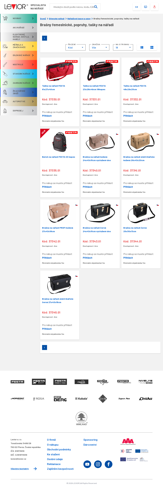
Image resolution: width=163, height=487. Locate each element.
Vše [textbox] (94, 47)
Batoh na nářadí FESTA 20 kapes (58, 157)
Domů (43, 18)
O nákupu (52, 444)
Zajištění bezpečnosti (60, 468)
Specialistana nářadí (38, 7)
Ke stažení (53, 454)
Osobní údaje (55, 459)
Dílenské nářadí (56, 18)
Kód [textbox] (70, 47)
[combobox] (76, 47)
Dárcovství (90, 444)
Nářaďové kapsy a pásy (79, 18)
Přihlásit (47, 115)
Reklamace (54, 464)
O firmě (51, 439)
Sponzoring (90, 439)
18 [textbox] (117, 47)
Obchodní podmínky (59, 449)
